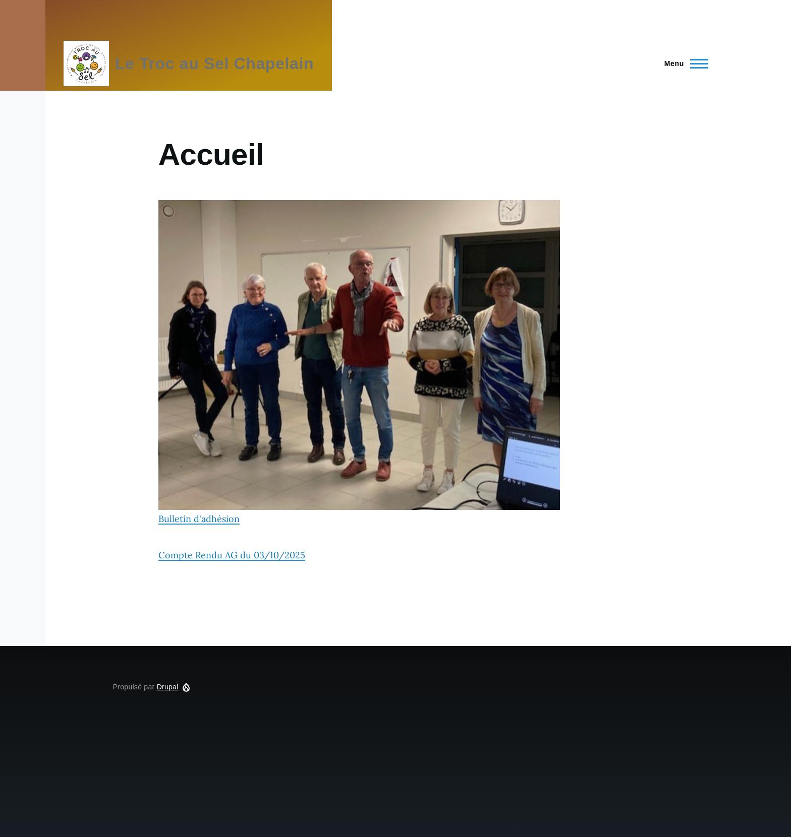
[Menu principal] (683, 63)
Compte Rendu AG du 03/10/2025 (231, 555)
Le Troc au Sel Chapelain (214, 63)
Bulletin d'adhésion (359, 362)
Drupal (168, 687)
